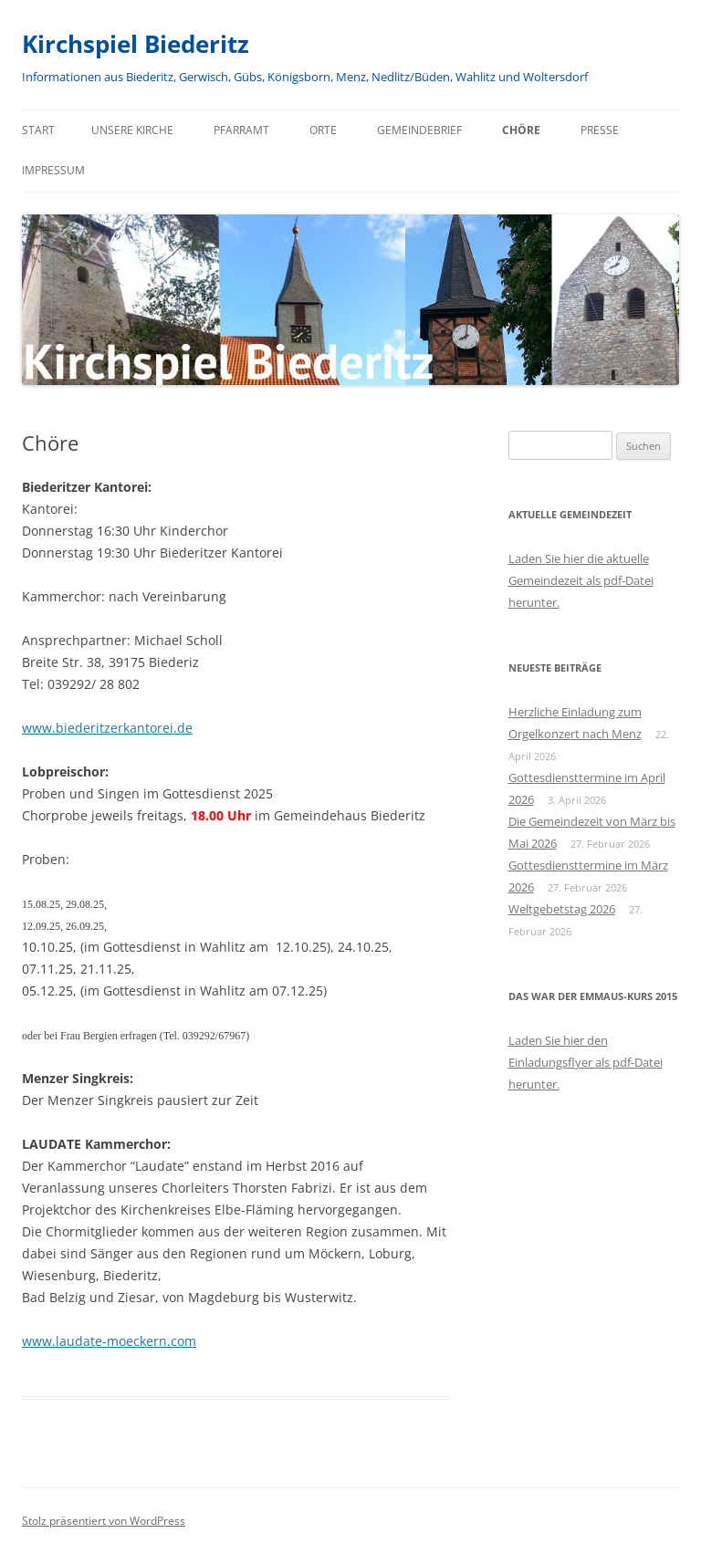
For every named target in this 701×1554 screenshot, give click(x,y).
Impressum (53, 170)
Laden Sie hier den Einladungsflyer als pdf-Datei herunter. (585, 1062)
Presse (600, 130)
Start (38, 130)
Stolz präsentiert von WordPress (103, 1520)
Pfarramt (241, 130)
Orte (323, 130)
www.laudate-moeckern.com (109, 1341)
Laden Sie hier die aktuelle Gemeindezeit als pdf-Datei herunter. (581, 580)
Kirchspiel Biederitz (135, 43)
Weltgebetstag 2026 (561, 909)
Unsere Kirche (132, 130)
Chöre (521, 130)
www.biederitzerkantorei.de (107, 727)
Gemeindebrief (419, 130)
